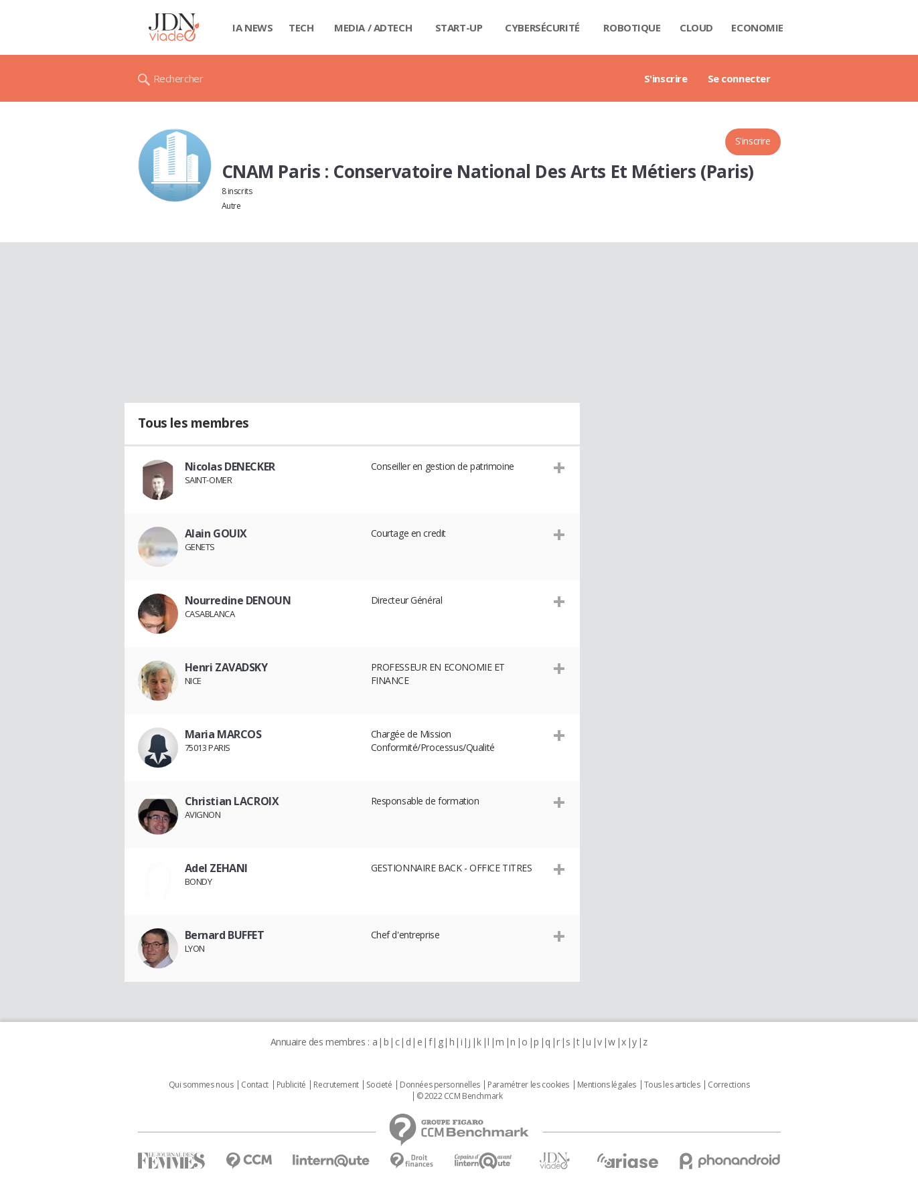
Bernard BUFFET (224, 935)
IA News (252, 27)
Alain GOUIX (216, 533)
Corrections (728, 1085)
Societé (379, 1085)
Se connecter (739, 78)
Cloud (696, 27)
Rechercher (178, 78)
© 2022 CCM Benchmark (459, 1096)
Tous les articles (672, 1085)
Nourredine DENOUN (238, 600)
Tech (301, 27)
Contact (255, 1085)
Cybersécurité (542, 27)
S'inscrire (666, 78)
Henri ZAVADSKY (226, 667)
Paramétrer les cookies (528, 1085)
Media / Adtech (373, 27)
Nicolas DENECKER (230, 466)
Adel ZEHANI (216, 868)
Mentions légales (606, 1085)
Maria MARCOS (223, 734)
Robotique (631, 27)
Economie (757, 27)
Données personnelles (440, 1085)
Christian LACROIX (232, 801)
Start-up (459, 27)
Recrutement (335, 1085)
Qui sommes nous (201, 1085)
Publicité (291, 1085)
